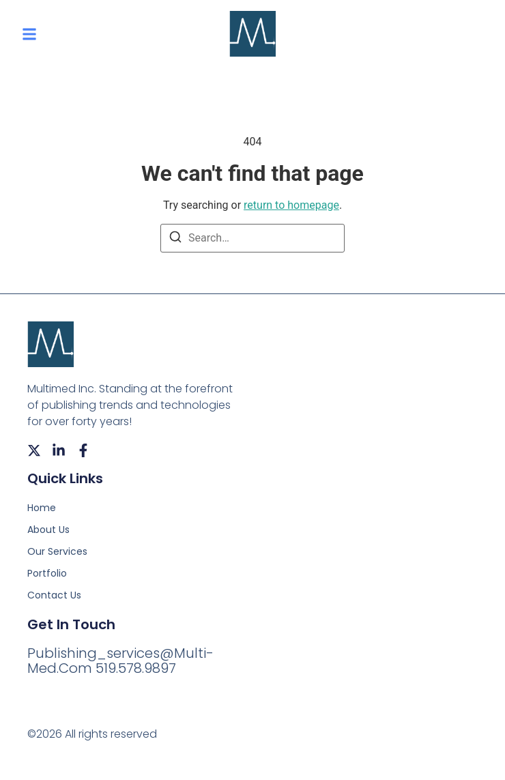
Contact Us (54, 595)
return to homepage (291, 205)
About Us (48, 529)
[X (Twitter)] (34, 450)
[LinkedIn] (59, 450)
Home (41, 507)
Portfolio (47, 573)
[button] (29, 34)
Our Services (57, 551)
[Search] (175, 239)
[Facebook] (83, 450)
